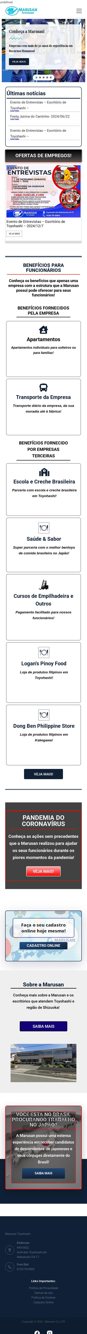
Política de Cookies (43, 1297)
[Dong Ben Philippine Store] (43, 715)
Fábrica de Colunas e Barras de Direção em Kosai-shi (39, 223)
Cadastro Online (43, 1302)
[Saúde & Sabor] (43, 527)
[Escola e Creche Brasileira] (44, 472)
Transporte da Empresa (43, 397)
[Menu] (79, 11)
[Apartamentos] (43, 330)
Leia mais (14, 111)
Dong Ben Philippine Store (44, 726)
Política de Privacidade (43, 1288)
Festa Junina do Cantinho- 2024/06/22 (40, 116)
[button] (36, 77)
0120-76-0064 (25, 1269)
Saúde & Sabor (44, 539)
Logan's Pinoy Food (43, 663)
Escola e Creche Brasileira (44, 482)
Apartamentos (43, 339)
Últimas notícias (26, 93)
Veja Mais (13, 234)
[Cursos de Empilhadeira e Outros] (43, 584)
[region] (43, 50)
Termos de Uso (43, 1293)
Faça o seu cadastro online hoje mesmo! (43, 928)
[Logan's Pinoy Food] (43, 652)
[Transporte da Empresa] (43, 388)
